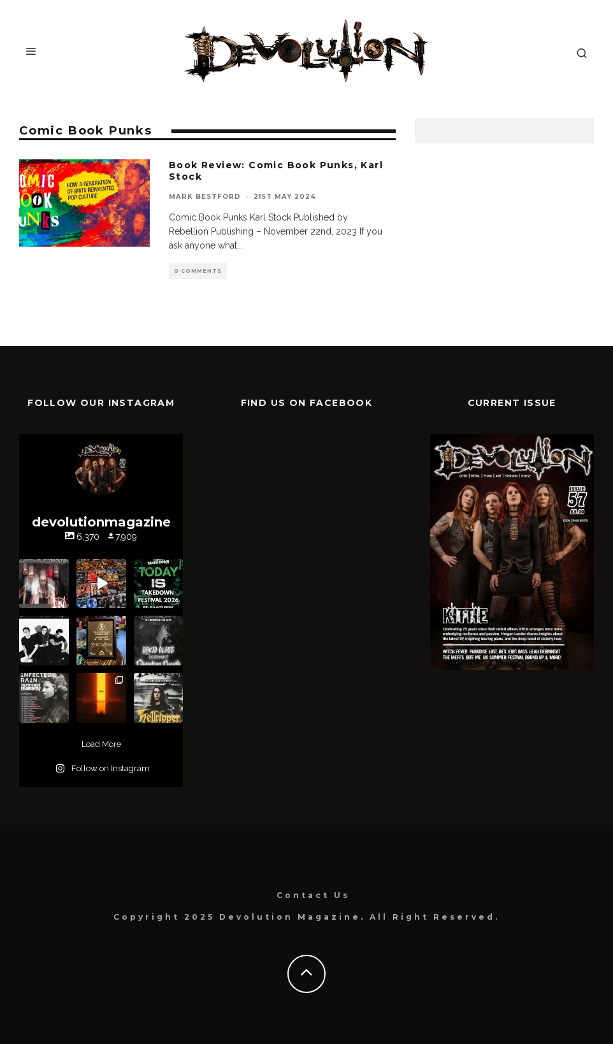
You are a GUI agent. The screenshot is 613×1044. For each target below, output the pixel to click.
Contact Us (313, 895)
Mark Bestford (205, 196)
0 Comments (198, 271)
